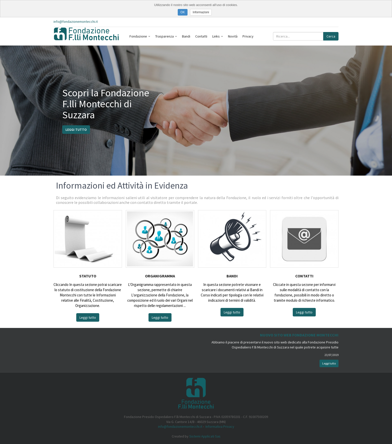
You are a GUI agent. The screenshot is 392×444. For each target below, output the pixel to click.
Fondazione (140, 36)
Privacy (248, 36)
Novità (233, 36)
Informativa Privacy (220, 426)
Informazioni (201, 12)
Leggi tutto (76, 129)
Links (217, 36)
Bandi (186, 36)
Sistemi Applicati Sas (204, 436)
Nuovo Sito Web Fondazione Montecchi (299, 334)
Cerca (330, 36)
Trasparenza (166, 36)
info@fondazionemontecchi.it (76, 21)
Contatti (201, 36)
